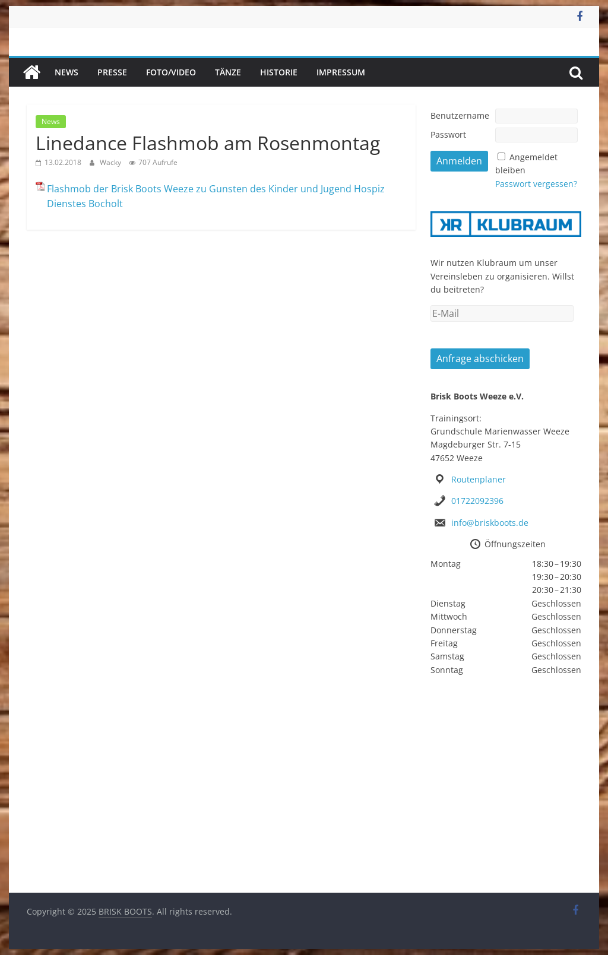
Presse (112, 72)
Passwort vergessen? (536, 183)
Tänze (228, 72)
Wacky (111, 162)
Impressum (340, 72)
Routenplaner (478, 479)
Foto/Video (171, 72)
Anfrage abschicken (480, 358)
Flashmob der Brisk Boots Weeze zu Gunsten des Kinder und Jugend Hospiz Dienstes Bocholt (216, 196)
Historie (278, 72)
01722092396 (477, 500)
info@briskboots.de (489, 522)
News (66, 72)
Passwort (448, 134)
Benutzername (459, 115)
